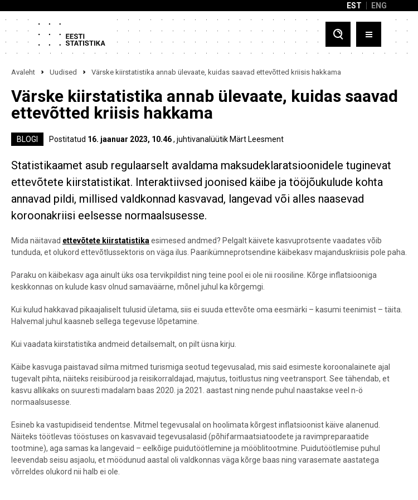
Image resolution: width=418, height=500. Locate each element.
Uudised (63, 72)
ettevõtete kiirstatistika (105, 240)
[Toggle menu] (369, 34)
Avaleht (23, 72)
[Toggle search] (338, 34)
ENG (379, 5)
